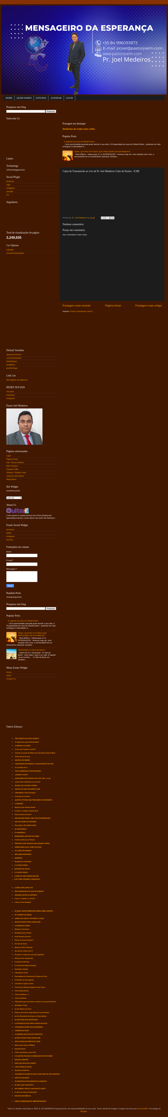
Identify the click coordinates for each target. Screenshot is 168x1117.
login (8, 185)
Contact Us (11, 679)
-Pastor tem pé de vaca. (22, 756)
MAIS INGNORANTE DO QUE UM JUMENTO (29, 891)
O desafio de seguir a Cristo (24, 983)
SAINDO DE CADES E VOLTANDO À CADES (29, 918)
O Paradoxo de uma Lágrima (24, 980)
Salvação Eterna (20, 1049)
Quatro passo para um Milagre (25, 1045)
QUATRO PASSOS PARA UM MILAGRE (28, 922)
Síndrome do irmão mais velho (78, 129)
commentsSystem (13, 358)
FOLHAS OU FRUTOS (22, 1070)
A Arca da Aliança (21, 998)
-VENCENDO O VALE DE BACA (25, 793)
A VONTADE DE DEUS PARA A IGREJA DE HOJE (31, 1023)
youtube (9, 191)
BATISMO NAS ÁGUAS (22, 869)
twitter (8, 533)
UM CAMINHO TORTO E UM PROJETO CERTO (30, 1088)
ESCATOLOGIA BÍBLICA (23, 1096)
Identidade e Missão (21, 969)
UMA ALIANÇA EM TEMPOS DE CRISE (27, 1041)
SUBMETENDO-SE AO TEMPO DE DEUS (28, 847)
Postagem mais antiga (148, 305)
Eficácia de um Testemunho (24, 958)
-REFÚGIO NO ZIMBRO (22, 760)
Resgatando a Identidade (23, 861)
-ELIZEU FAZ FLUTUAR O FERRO (26, 785)
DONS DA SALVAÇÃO (22, 1078)
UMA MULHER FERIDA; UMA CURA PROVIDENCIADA (32, 818)
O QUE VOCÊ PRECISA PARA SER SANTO (34, 911)
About (8, 675)
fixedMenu (10, 365)
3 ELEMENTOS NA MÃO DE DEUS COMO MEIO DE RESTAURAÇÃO (37, 1074)
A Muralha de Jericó (21, 973)
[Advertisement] (113, 110)
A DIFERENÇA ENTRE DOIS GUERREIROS (29, 1027)
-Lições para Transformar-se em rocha (27, 782)
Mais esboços (12, 466)
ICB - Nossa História (15, 462)
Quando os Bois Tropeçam (24, 947)
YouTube (10, 392)
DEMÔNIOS (18, 858)
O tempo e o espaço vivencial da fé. (27, 811)
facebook (10, 181)
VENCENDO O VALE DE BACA (31, 650)
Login (8, 456)
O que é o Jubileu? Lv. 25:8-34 (25, 898)
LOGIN (69, 98)
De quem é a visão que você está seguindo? (29, 954)
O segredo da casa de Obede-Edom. (79, 142)
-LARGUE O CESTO (21, 775)
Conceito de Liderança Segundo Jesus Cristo (30, 987)
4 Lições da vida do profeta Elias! (26, 1092)
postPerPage (11, 368)
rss (7, 195)
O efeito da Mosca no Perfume (25, 840)
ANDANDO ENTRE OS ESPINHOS (26, 895)
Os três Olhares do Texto (23, 1009)
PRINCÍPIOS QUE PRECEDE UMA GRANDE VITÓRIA (32, 843)
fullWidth (10, 250)
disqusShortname (13, 355)
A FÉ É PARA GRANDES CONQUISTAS (27, 879)
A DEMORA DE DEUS (22, 1030)
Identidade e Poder (21, 1005)
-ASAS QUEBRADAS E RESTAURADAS (28, 771)
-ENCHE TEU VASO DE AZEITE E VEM (27, 789)
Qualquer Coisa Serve (22, 929)
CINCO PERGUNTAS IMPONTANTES (30, 1101)
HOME (9, 98)
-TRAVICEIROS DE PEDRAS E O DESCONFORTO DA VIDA (34, 764)
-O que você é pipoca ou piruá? (25, 749)
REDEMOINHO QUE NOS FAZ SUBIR (27, 836)
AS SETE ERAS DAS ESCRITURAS (26, 1020)
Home (8, 672)
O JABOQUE (19, 803)
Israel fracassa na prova (23, 936)
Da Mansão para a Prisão (23, 933)
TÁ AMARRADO (20, 832)
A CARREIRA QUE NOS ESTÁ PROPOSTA (29, 1034)
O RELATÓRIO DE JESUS (23, 1067)
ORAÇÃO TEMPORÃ (21, 1060)
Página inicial (113, 305)
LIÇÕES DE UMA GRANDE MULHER (27, 876)
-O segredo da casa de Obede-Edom (27, 742)
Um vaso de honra (21, 944)
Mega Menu (11, 479)
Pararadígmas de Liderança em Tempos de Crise (31, 976)
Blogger (84, 1111)
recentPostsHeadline (15, 253)
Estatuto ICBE (12, 469)
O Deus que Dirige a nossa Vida (25, 1052)
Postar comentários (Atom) (81, 311)
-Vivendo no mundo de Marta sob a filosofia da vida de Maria (35, 753)
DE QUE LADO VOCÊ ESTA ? (24, 1085)
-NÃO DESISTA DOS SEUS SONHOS (27, 738)
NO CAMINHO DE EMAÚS (23, 915)
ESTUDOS (41, 98)
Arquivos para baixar (15, 476)
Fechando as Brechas (22, 962)
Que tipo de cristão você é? (24, 951)
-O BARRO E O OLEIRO (22, 746)
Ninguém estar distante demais (25, 807)
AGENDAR (56, 98)
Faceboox (10, 395)
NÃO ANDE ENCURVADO (23, 854)
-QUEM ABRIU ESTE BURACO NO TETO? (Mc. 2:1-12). (33, 778)
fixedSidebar (11, 361)
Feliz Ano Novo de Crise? (23, 814)
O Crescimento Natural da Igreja (25, 965)
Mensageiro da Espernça (17, 380)
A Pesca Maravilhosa (22, 991)
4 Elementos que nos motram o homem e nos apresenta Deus (35, 1001)
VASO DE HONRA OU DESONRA (25, 822)
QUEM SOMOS (24, 98)
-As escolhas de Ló (21, 767)
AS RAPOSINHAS (20, 829)
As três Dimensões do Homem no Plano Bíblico (31, 1016)
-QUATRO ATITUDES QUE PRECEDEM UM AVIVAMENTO (33, 800)
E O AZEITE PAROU (21, 865)
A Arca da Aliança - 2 (21, 994)
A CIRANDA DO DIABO (22, 925)
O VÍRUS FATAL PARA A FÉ (24, 887)
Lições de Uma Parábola (23, 902)
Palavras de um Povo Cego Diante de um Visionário (32, 1012)
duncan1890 (142, 1109)
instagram (10, 188)
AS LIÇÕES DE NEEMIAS (23, 850)
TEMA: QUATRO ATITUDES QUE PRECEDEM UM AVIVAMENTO (102, 152)
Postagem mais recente (76, 305)
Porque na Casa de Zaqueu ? (24, 940)
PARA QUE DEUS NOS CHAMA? (25, 1063)
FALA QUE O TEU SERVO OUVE (25, 825)
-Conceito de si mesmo (22, 796)
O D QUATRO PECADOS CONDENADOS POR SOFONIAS (34, 1056)
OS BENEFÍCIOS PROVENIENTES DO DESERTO (31, 1081)
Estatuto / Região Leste (16, 472)
